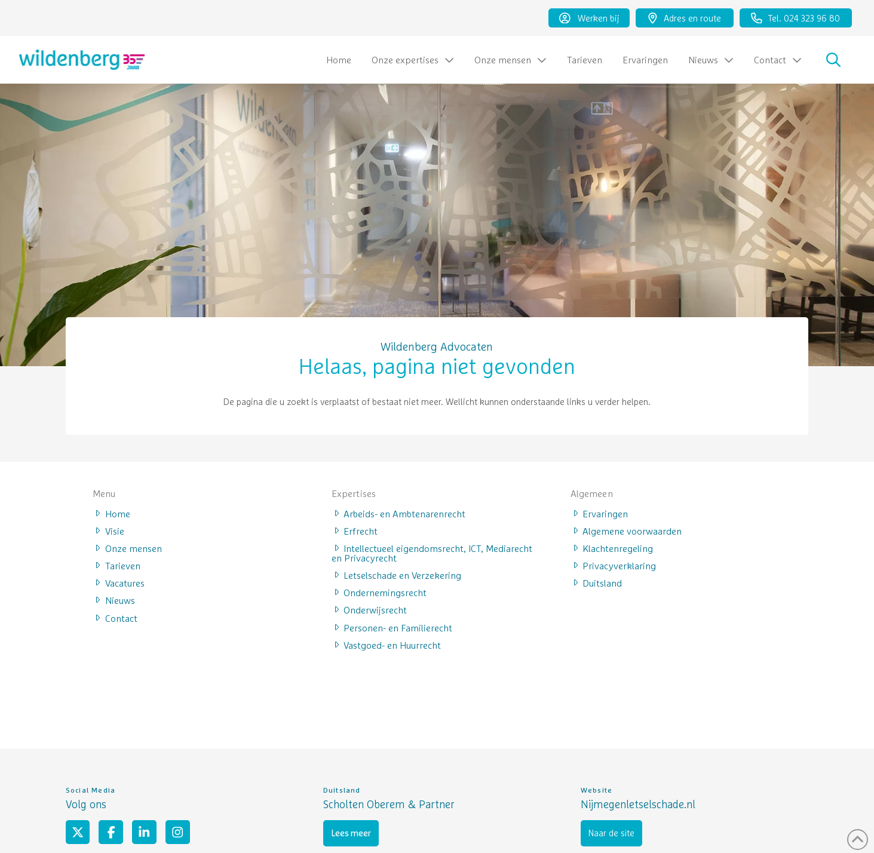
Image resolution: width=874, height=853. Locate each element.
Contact (115, 617)
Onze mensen (127, 547)
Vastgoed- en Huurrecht (386, 644)
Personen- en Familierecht (392, 627)
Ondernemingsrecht (379, 592)
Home (111, 513)
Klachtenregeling (612, 547)
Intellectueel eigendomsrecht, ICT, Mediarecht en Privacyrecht (432, 552)
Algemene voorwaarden (626, 530)
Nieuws (114, 599)
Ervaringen (599, 513)
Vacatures (119, 582)
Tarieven (116, 565)
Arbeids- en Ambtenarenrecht (399, 513)
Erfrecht (355, 530)
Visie (108, 530)
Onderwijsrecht (369, 609)
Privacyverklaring (614, 565)
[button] (833, 59)
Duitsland (596, 582)
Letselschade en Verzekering (397, 574)
